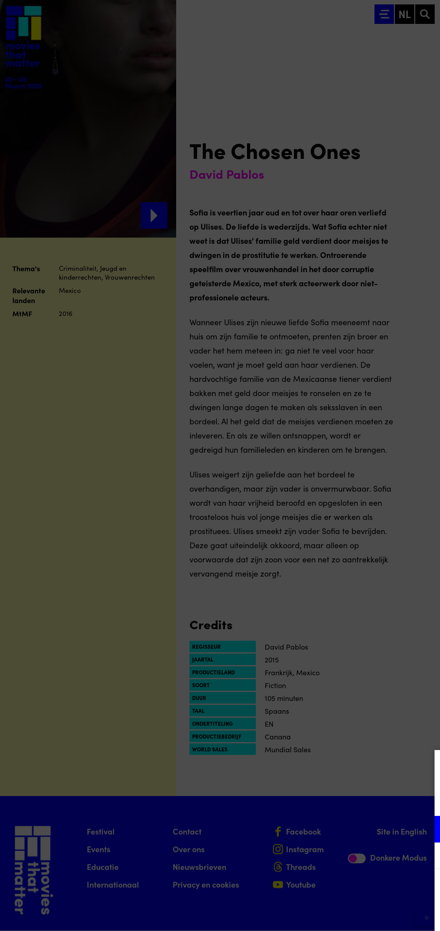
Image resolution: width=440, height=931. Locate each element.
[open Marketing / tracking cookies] (426, 857)
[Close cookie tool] (426, 766)
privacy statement (329, 800)
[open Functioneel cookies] (426, 830)
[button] (355, 829)
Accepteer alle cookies (365, 889)
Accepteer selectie (364, 914)
